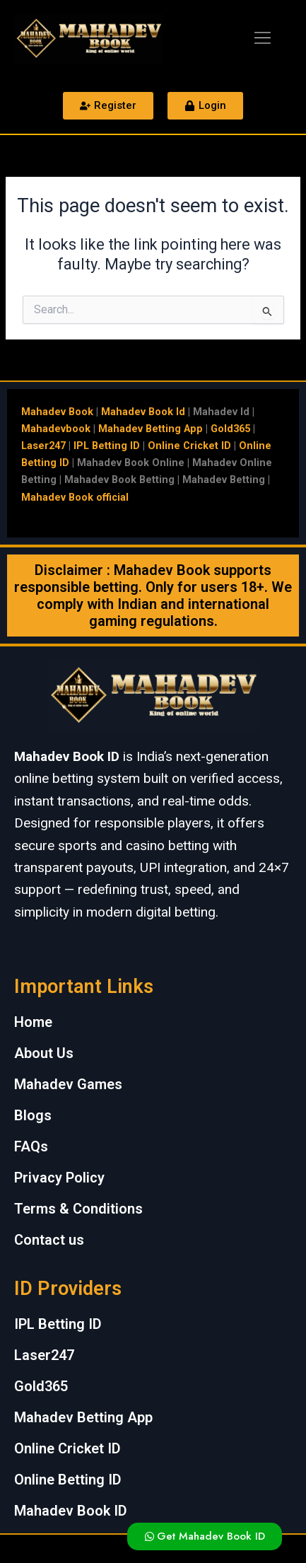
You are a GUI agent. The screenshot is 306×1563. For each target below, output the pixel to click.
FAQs (31, 1146)
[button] (262, 38)
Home (33, 1021)
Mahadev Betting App (150, 428)
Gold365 (230, 428)
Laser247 (43, 445)
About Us (43, 1053)
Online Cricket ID (189, 445)
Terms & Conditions (78, 1208)
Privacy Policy (59, 1177)
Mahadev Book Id (143, 411)
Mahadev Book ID (70, 1510)
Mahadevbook (55, 428)
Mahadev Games (68, 1084)
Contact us (49, 1239)
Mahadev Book (57, 411)
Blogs (33, 1115)
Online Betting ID (68, 1479)
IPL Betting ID (106, 445)
